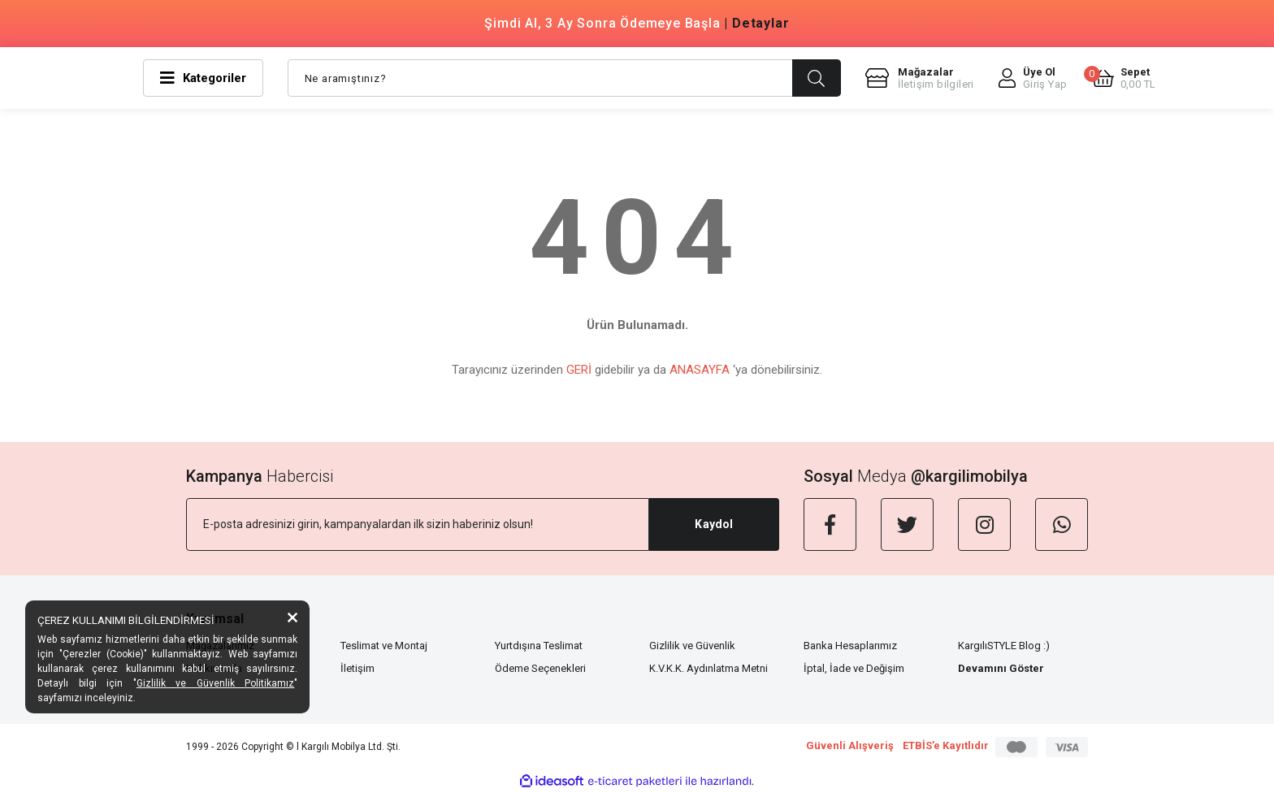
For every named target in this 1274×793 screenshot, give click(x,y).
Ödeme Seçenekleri (540, 668)
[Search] (564, 78)
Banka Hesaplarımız (850, 645)
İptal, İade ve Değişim (854, 668)
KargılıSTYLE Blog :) (1004, 645)
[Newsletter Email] (417, 524)
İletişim (357, 668)
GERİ (579, 369)
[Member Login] (1033, 78)
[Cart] (1124, 78)
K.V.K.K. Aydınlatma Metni (708, 668)
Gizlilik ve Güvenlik (692, 645)
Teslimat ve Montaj (383, 645)
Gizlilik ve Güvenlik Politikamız (215, 683)
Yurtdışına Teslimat (539, 645)
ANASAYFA (700, 369)
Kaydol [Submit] (714, 524)
